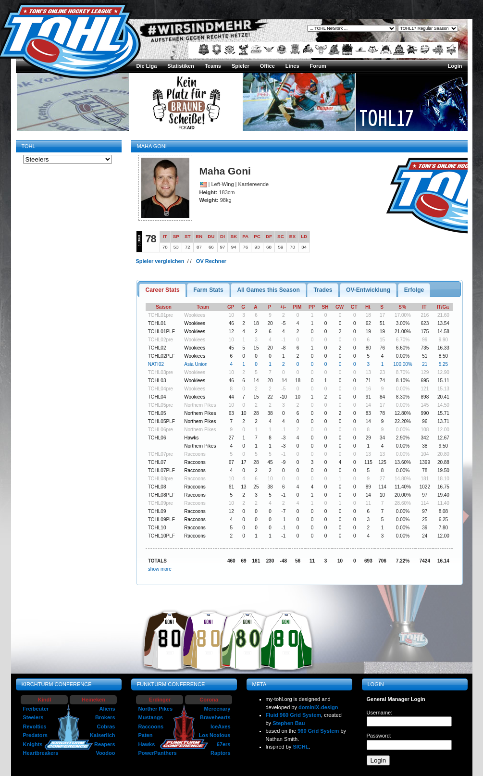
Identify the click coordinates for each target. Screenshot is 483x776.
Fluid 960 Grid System (294, 715)
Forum (318, 66)
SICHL (301, 747)
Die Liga (146, 66)
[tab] (162, 290)
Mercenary (217, 709)
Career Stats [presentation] (162, 290)
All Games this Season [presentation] (268, 290)
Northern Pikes (200, 405)
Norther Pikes (155, 709)
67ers (224, 744)
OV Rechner (211, 261)
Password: (379, 735)
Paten (145, 735)
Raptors (221, 753)
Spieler (240, 66)
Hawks (191, 437)
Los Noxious (214, 735)
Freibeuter (36, 709)
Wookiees (194, 315)
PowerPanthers (157, 753)
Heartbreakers (41, 753)
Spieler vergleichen (160, 261)
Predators (35, 735)
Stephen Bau (288, 723)
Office (267, 66)
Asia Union (195, 364)
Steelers (33, 717)
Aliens (107, 709)
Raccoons (194, 454)
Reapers (104, 744)
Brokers (105, 717)
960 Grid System (318, 731)
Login (455, 66)
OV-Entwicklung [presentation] (368, 290)
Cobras (106, 726)
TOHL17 (386, 117)
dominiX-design (318, 707)
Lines (292, 66)
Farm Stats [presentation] (208, 290)
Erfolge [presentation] (414, 290)
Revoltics (35, 726)
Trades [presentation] (322, 290)
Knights (33, 744)
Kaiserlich (102, 735)
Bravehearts (215, 717)
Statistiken (180, 66)
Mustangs (150, 717)
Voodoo (105, 753)
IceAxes (221, 726)
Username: (380, 712)
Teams (213, 66)
